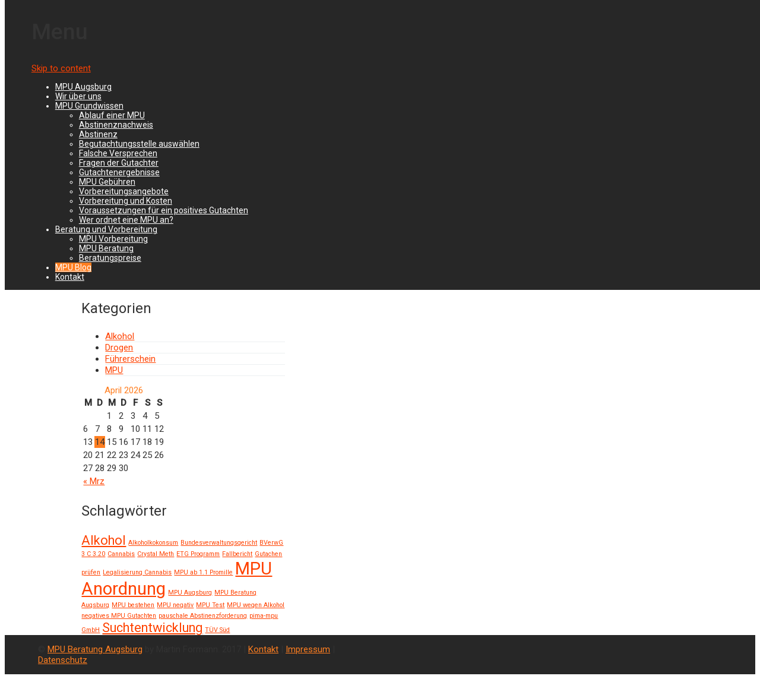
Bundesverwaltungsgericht (218, 543)
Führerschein (130, 358)
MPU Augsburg (83, 86)
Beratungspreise (110, 258)
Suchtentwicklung (152, 627)
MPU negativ (175, 605)
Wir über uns (78, 96)
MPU (114, 370)
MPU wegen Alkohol (255, 605)
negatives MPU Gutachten (118, 616)
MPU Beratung (106, 248)
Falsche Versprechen (118, 153)
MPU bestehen (133, 605)
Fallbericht (237, 554)
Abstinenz (98, 134)
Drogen (119, 347)
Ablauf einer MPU (112, 115)
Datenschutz (62, 660)
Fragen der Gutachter (119, 163)
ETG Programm (198, 554)
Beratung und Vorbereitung (106, 229)
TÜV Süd (217, 630)
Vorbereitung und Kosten (125, 201)
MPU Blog (73, 267)
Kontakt (69, 277)
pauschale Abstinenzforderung (203, 616)
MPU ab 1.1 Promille (203, 572)
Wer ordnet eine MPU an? (126, 220)
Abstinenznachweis (116, 125)
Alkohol (119, 336)
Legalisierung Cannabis (137, 572)
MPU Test (210, 605)
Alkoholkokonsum (153, 543)
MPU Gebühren (107, 182)
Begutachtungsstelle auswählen (139, 144)
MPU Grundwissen (89, 105)
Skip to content (61, 68)
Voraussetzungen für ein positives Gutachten (163, 210)
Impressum (308, 649)
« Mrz (93, 481)
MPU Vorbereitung (113, 239)
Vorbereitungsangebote (124, 191)
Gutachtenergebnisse (119, 172)
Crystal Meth (155, 554)
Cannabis (121, 554)
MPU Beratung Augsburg (95, 649)
